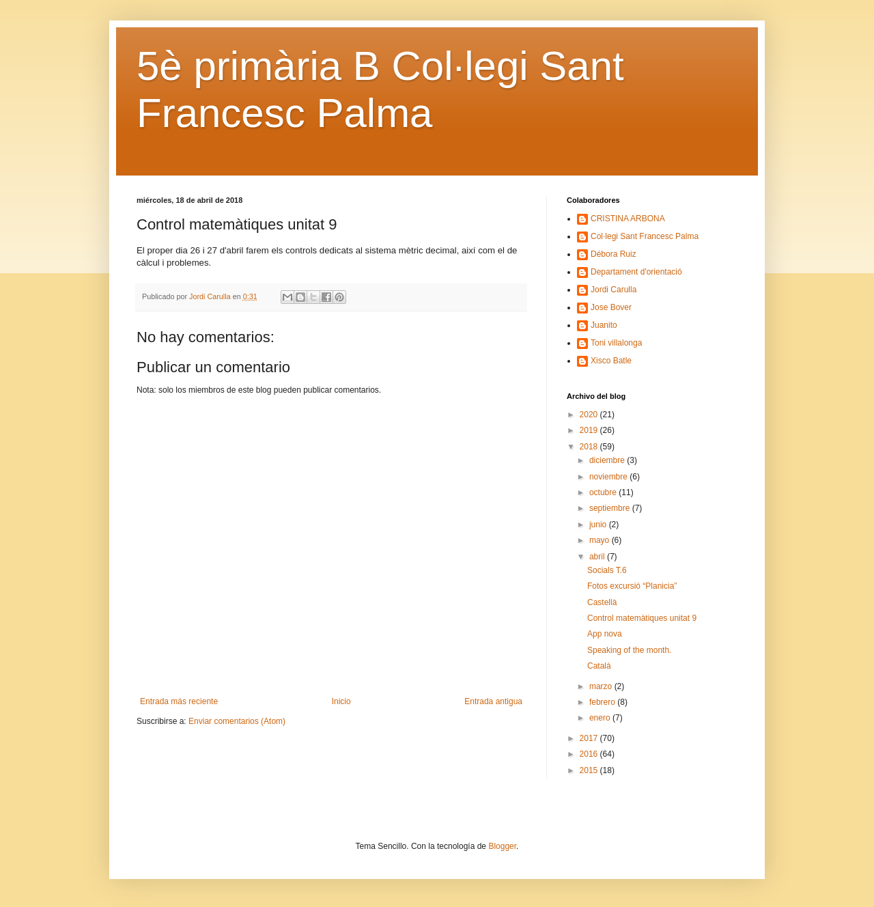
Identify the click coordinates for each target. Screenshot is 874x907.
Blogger (502, 846)
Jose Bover (611, 307)
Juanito (604, 325)
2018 (590, 446)
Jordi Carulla (613, 289)
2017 (590, 738)
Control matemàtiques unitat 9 (641, 618)
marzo (602, 686)
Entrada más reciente (179, 701)
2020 (590, 414)
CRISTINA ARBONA (628, 218)
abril (598, 556)
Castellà (602, 602)
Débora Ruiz (613, 254)
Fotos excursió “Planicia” (632, 586)
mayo (600, 540)
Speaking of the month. (629, 650)
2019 (590, 430)
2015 (590, 770)
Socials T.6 (607, 570)
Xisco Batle (611, 360)
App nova (604, 634)
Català (599, 666)
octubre (604, 492)
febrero (603, 702)
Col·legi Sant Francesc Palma (645, 236)
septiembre (610, 508)
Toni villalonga (616, 343)
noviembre (609, 477)
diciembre (608, 460)
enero (600, 718)
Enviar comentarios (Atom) (236, 721)
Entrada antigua (493, 701)
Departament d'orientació (636, 272)
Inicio (341, 701)
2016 (590, 754)
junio (599, 524)
